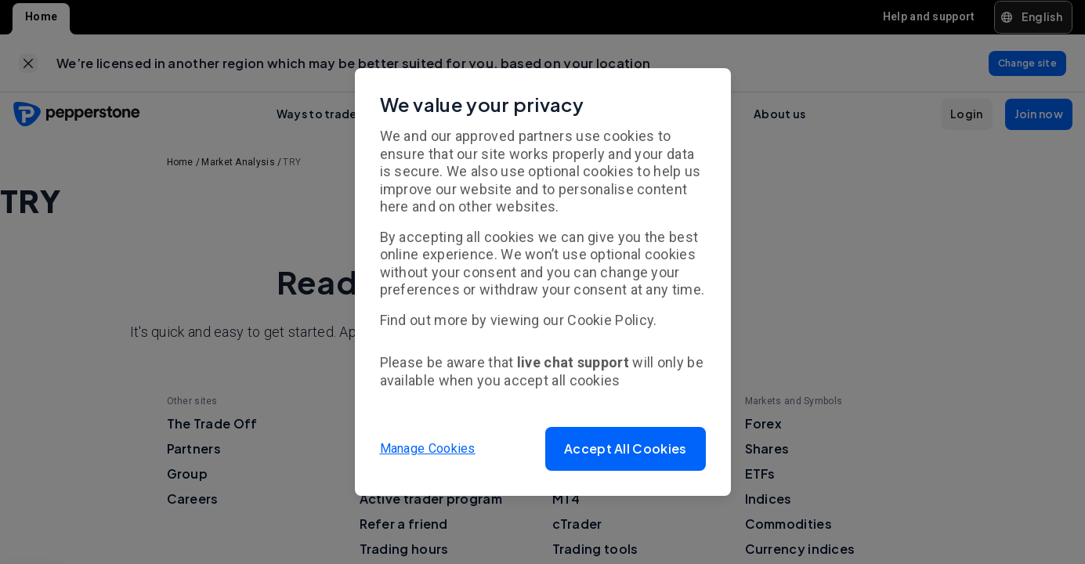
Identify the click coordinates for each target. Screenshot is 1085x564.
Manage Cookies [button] (428, 448)
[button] (625, 449)
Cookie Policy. (611, 320)
